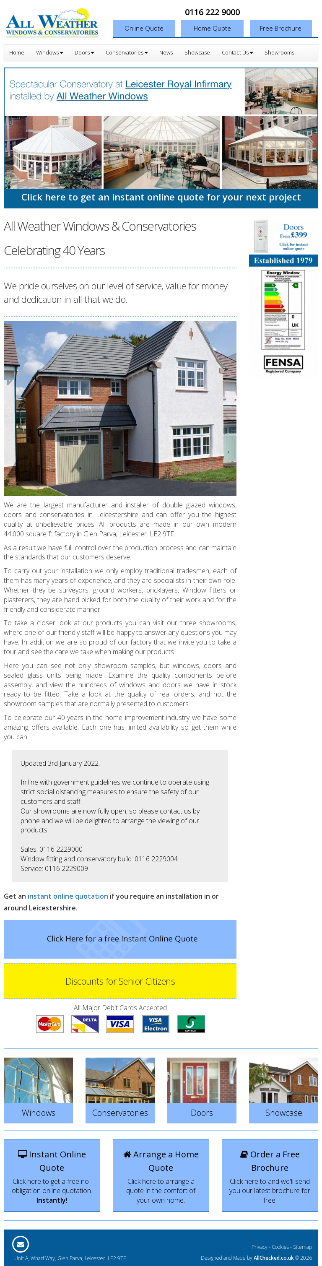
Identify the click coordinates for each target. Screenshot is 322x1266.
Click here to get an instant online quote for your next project (161, 196)
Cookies (280, 1246)
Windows (49, 52)
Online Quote (144, 28)
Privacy (259, 1246)
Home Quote (212, 28)
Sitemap (302, 1246)
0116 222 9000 (212, 12)
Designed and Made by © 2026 (256, 1257)
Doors (84, 52)
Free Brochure (280, 28)
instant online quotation (68, 896)
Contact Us (237, 52)
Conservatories (127, 52)
